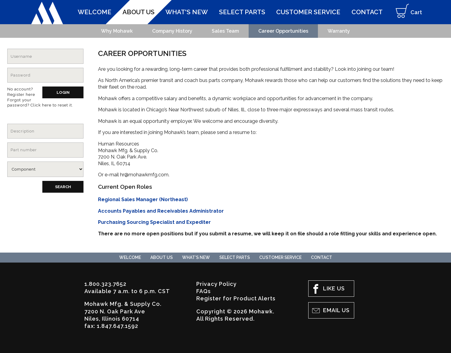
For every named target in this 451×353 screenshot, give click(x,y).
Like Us (328, 289)
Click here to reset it (51, 105)
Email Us (330, 310)
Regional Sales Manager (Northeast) (143, 199)
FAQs (203, 291)
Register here (21, 94)
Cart (406, 13)
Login (63, 92)
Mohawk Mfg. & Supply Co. (47, 13)
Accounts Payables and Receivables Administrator (161, 211)
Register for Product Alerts (236, 298)
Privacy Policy (216, 284)
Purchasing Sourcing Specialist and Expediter (154, 222)
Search (63, 187)
